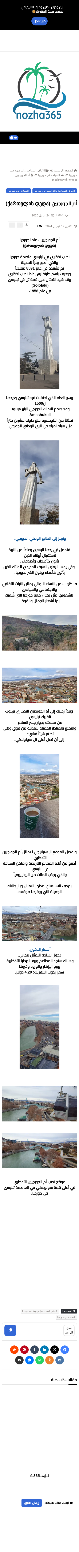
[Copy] (10, 1330)
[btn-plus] (20, 225)
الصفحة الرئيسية (65, 170)
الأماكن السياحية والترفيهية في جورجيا (55, 190)
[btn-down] (12, 225)
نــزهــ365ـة (39, 1476)
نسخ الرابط (69, 1330)
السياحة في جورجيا (51, 175)
